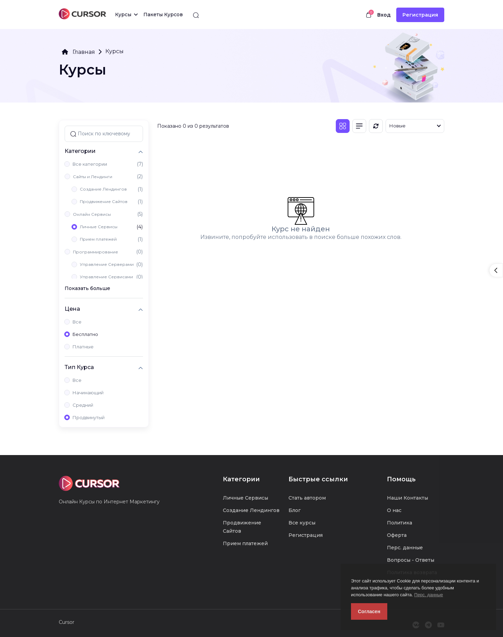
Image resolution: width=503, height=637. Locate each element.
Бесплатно (85, 334)
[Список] (359, 126)
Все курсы (301, 523)
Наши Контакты (407, 498)
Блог (294, 510)
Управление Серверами (107, 264)
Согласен (369, 611)
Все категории (90, 164)
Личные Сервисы (98, 226)
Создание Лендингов (103, 189)
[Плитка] (343, 126)
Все (77, 322)
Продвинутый (89, 417)
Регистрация (420, 15)
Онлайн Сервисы (92, 214)
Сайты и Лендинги (92, 176)
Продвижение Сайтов (103, 201)
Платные (83, 346)
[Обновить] (376, 126)
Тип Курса (79, 367)
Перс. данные (428, 594)
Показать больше (87, 288)
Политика (399, 523)
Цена (72, 309)
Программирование (95, 251)
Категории (80, 151)
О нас (394, 510)
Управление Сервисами (106, 276)
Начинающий (88, 392)
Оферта (397, 535)
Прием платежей (98, 239)
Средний (83, 405)
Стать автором (307, 498)
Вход (384, 15)
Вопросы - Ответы (410, 560)
